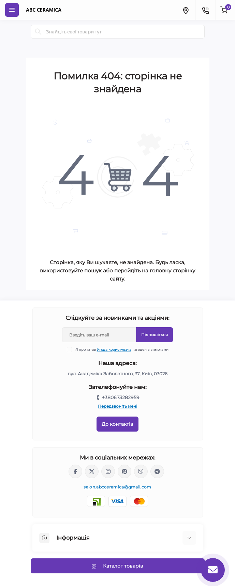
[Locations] (185, 10)
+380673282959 (120, 397)
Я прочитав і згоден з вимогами (121, 349)
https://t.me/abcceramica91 (157, 471)
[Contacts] (205, 10)
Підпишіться (154, 334)
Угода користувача (114, 349)
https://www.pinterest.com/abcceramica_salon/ (124, 471)
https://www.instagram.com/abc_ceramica (108, 471)
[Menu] (12, 10)
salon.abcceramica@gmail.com (117, 487)
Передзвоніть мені (117, 406)
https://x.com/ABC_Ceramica (91, 471)
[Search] (38, 32)
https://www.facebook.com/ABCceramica (75, 471)
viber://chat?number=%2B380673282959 (141, 471)
